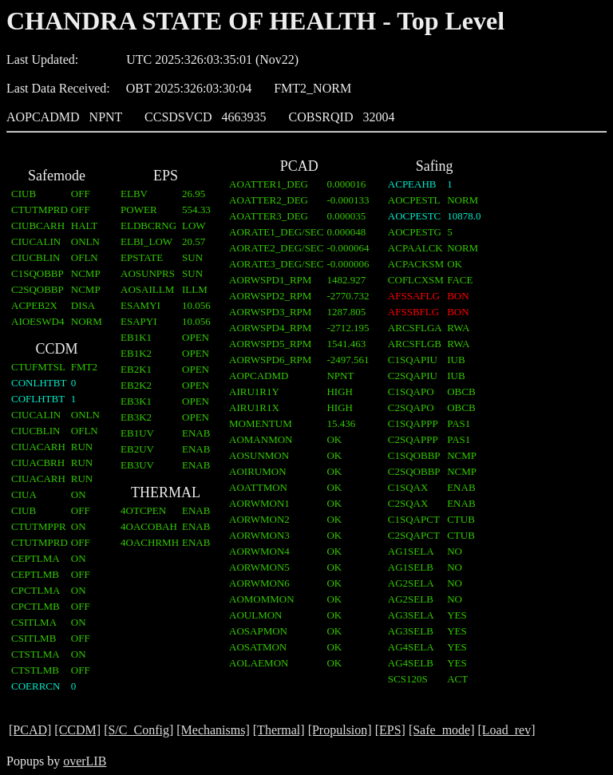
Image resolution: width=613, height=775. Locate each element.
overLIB (84, 761)
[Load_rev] (507, 730)
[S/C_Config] (138, 730)
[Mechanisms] (213, 730)
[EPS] (390, 730)
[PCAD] (30, 730)
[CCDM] (77, 730)
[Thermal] (279, 730)
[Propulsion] (340, 730)
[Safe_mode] (442, 730)
